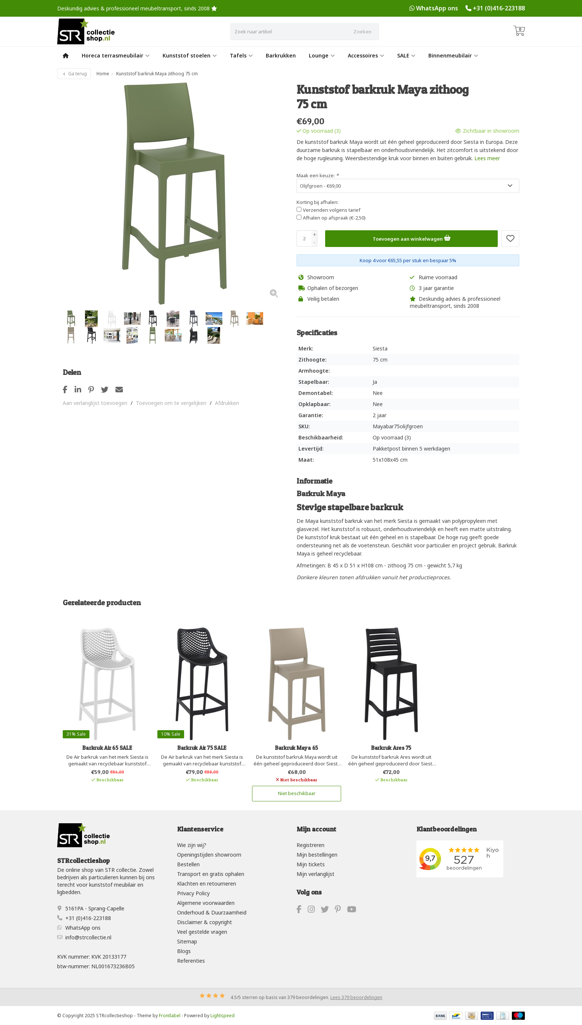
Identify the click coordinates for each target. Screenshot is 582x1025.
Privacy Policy (193, 893)
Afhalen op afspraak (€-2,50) (334, 217)
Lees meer (487, 158)
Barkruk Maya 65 (296, 747)
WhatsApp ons (437, 8)
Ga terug (74, 73)
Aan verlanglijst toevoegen (95, 402)
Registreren (310, 844)
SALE (406, 55)
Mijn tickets (311, 864)
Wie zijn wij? (191, 844)
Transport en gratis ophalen (210, 873)
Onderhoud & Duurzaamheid (211, 912)
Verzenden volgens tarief (331, 210)
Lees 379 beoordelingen (356, 997)
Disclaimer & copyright (204, 922)
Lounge (322, 55)
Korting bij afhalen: (318, 202)
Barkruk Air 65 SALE (107, 747)
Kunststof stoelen (190, 55)
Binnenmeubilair (453, 55)
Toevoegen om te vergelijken (171, 402)
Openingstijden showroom (209, 854)
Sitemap (187, 941)
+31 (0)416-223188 (499, 8)
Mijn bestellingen (317, 854)
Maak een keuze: (318, 175)
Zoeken (362, 31)
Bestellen (188, 864)
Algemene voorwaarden (206, 902)
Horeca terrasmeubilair (116, 55)
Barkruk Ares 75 (391, 747)
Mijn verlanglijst (315, 873)
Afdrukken (227, 402)
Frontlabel (169, 1015)
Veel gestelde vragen (202, 931)
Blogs (184, 951)
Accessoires (366, 55)
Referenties (191, 960)
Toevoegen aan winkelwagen (412, 238)
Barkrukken (281, 55)
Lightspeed (222, 1015)
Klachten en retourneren (206, 883)
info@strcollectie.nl (88, 936)
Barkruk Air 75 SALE (201, 747)
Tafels (241, 55)
